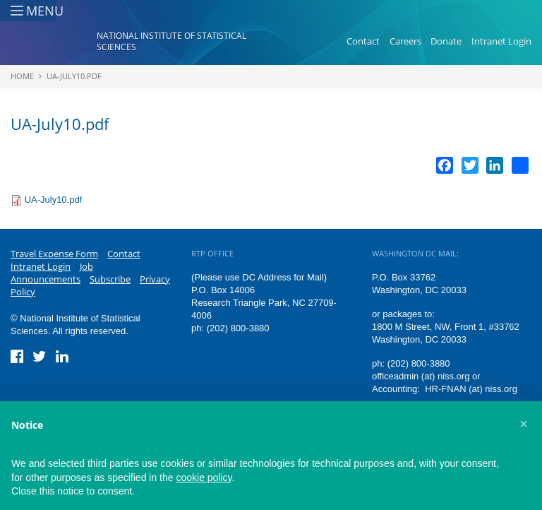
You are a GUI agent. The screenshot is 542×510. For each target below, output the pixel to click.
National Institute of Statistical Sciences (171, 41)
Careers (405, 41)
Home (22, 76)
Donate (446, 41)
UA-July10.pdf (74, 76)
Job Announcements (52, 272)
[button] (523, 424)
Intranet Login (501, 41)
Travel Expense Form (54, 253)
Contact (363, 41)
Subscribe (110, 279)
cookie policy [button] (203, 477)
